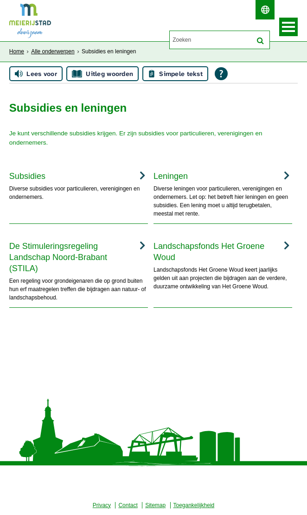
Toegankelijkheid (194, 505)
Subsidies (27, 176)
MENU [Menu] (288, 27)
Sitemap (155, 505)
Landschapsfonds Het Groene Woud (209, 252)
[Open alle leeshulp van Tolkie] (221, 73)
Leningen (171, 176)
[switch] (265, 9)
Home (16, 51)
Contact (127, 505)
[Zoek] (260, 41)
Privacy (102, 505)
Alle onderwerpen (52, 51)
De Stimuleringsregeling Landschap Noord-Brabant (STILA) (58, 257)
